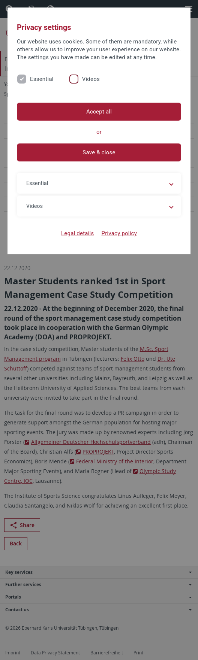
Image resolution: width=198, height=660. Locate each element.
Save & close (98, 152)
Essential (42, 79)
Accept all (99, 111)
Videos (91, 79)
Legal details (77, 233)
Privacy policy (119, 233)
